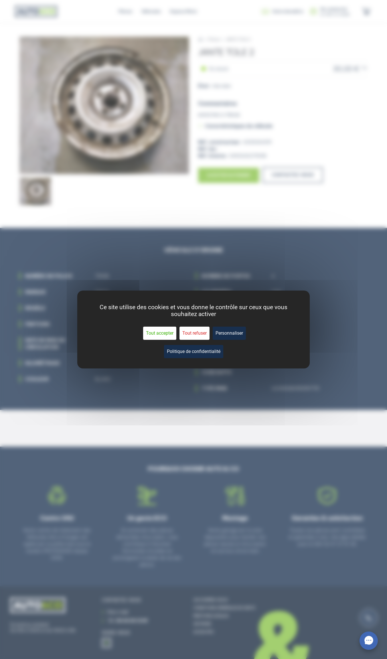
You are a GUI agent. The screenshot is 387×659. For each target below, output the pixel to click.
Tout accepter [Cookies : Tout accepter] (159, 333)
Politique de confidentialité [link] (193, 351)
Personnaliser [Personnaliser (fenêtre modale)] (229, 333)
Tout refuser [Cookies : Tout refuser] (194, 333)
